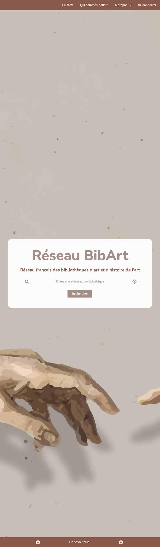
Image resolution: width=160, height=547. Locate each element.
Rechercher (80, 294)
